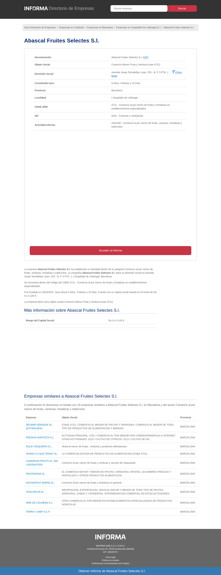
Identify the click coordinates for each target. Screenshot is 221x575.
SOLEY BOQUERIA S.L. (39, 446)
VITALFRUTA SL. (35, 491)
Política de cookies (110, 560)
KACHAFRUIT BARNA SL (40, 482)
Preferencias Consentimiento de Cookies (110, 563)
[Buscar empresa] (138, 8)
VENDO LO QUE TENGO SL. (42, 453)
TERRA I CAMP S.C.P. (38, 511)
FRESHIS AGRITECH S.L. (40, 437)
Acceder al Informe (110, 250)
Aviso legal (110, 557)
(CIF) (145, 57)
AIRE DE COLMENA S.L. (39, 502)
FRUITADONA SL (35, 473)
